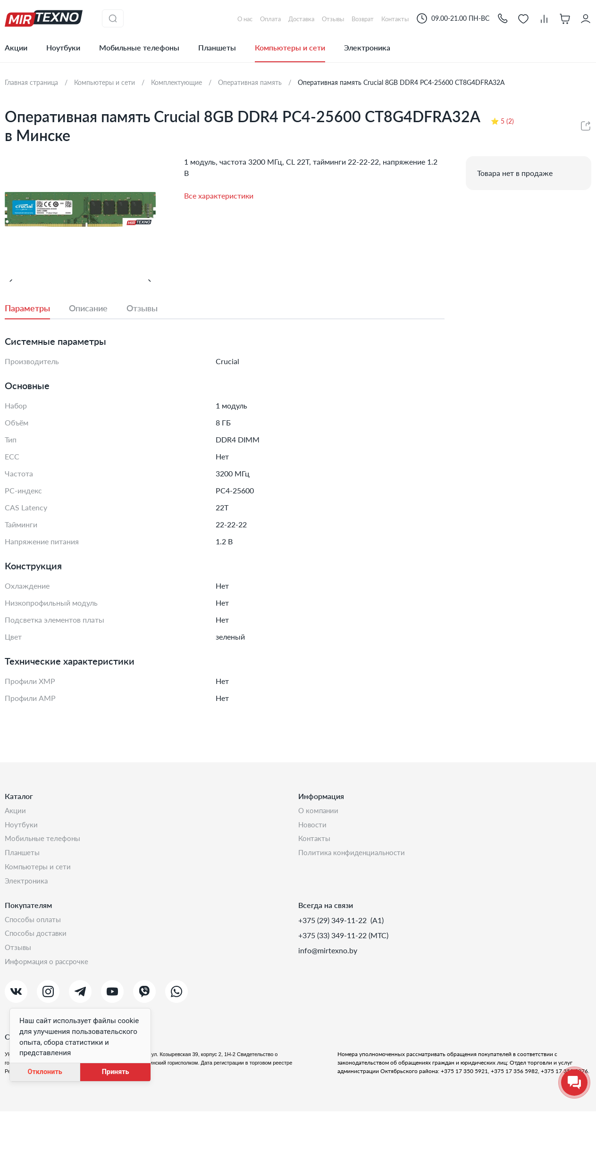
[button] (502, 18)
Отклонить (44, 1072)
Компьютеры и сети (290, 47)
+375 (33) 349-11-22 (333, 977)
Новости (313, 862)
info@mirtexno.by (327, 992)
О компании (319, 847)
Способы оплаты (34, 962)
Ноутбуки (63, 47)
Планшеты (217, 47)
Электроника (367, 47)
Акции (16, 47)
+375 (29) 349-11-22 (333, 962)
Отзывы (19, 992)
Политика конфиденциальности (354, 892)
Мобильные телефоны (139, 47)
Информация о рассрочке (49, 1007)
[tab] (37, 344)
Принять (115, 1072)
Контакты (315, 877)
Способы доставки (37, 977)
